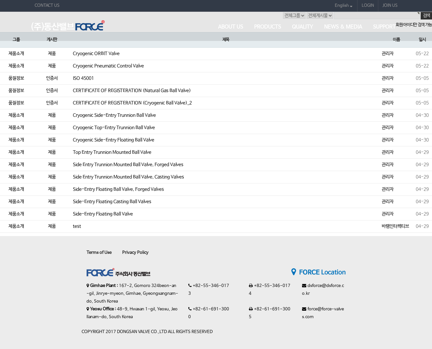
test (77, 226)
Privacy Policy (135, 252)
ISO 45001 (83, 78)
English (343, 5)
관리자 (387, 53)
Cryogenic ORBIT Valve (96, 53)
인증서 (52, 78)
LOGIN (368, 5)
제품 (52, 53)
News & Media (343, 27)
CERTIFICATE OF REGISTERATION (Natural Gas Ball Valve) (132, 90)
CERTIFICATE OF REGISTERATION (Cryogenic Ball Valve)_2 (132, 103)
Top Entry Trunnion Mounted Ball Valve (112, 152)
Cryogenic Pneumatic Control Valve (108, 66)
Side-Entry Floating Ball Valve (103, 214)
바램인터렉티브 (395, 226)
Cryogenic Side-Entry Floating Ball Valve (113, 140)
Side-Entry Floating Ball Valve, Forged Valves (118, 189)
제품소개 (16, 53)
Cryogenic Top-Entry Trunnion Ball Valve (114, 127)
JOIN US (390, 5)
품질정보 (16, 78)
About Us (230, 27)
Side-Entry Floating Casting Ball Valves (112, 201)
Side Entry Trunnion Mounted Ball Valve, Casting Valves (128, 177)
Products (267, 27)
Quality (302, 27)
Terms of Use (99, 252)
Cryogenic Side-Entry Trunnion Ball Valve (114, 115)
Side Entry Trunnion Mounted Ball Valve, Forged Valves (128, 164)
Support (384, 27)
